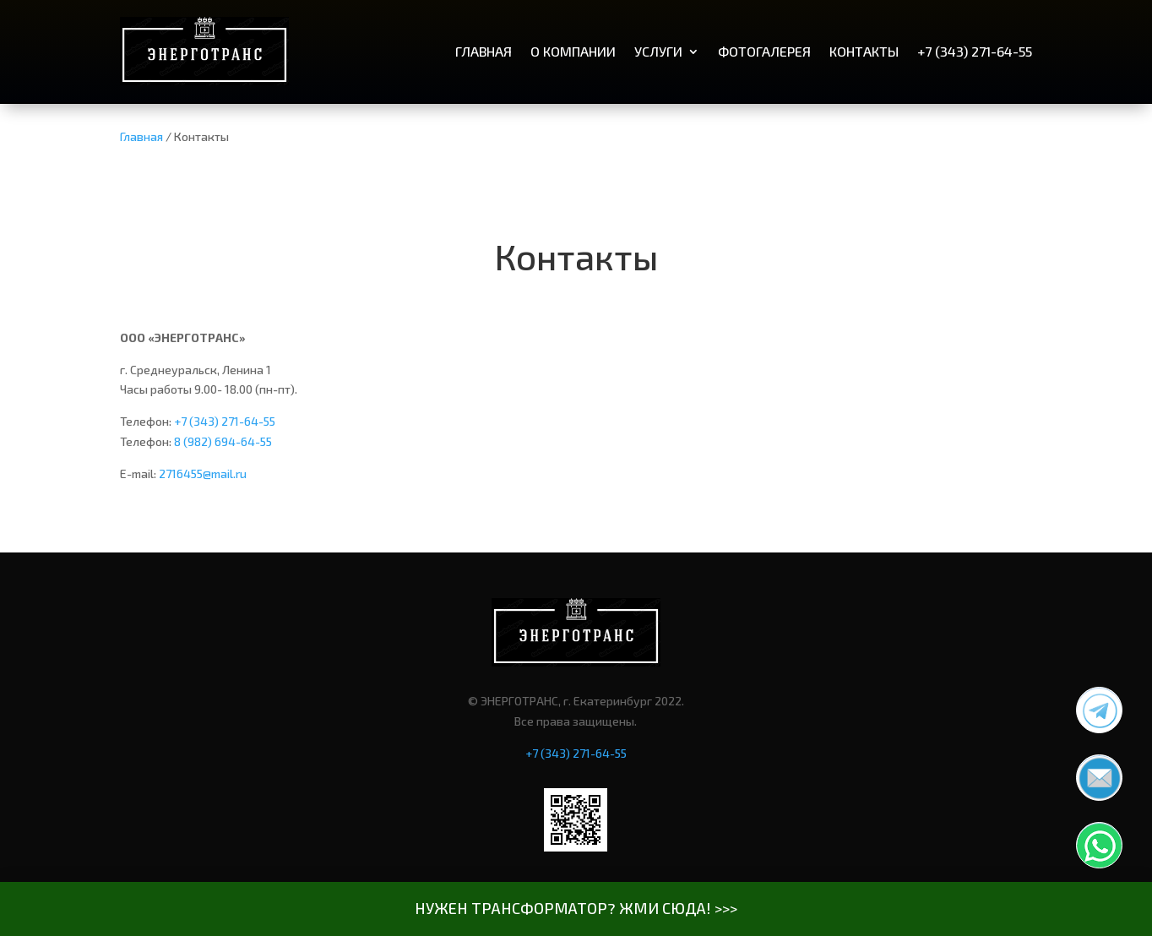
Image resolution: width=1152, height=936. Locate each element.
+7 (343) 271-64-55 (974, 51)
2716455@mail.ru (203, 473)
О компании (573, 51)
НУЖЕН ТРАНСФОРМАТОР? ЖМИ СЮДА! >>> (576, 908)
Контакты (864, 51)
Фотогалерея (764, 51)
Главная (483, 51)
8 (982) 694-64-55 (223, 441)
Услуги (658, 51)
